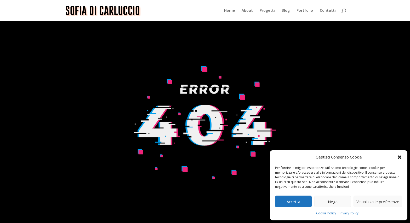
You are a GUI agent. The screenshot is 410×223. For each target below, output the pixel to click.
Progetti (267, 11)
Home (229, 11)
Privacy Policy (348, 213)
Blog (286, 11)
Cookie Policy (326, 213)
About (247, 11)
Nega (333, 201)
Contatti (328, 11)
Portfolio (305, 11)
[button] (399, 157)
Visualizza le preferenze (377, 201)
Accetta (293, 201)
